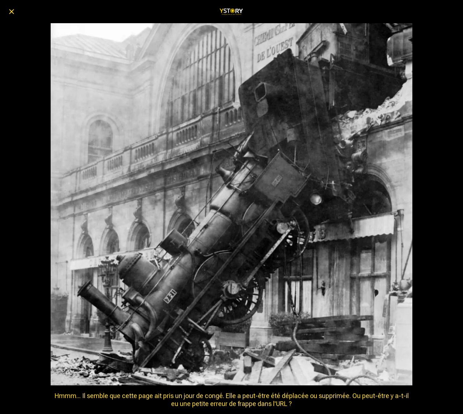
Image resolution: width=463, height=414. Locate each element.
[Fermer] (11, 11)
